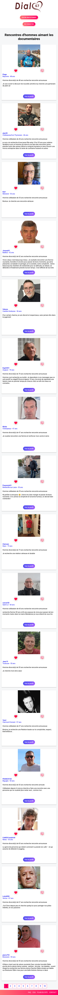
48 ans (12, 76)
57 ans (18, 722)
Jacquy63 (6, 251)
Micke (5, 427)
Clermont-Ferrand (9, 722)
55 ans (12, 663)
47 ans (14, 429)
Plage (5, 74)
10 (45, 986)
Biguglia (5, 781)
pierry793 (6, 955)
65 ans (10, 840)
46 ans (25, 135)
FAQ (29, 992)
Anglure (5, 370)
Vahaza (5, 309)
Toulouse (6, 663)
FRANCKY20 (7, 779)
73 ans (10, 546)
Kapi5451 (6, 368)
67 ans (11, 898)
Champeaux (7, 429)
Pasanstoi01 (7, 485)
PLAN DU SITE (42, 992)
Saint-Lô (5, 605)
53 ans (12, 194)
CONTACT (52, 992)
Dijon (4, 546)
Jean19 (5, 661)
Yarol (4, 720)
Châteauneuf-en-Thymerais (12, 135)
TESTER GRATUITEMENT (29, 17)
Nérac (5, 840)
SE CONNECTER (29, 24)
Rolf (4, 192)
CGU (34, 992)
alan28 (5, 133)
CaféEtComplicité (9, 838)
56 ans (19, 311)
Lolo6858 (6, 896)
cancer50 (6, 603)
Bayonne (6, 76)
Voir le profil (29, 96)
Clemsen (6, 544)
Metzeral (6, 194)
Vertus (5, 898)
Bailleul (5, 252)
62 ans (11, 252)
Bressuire (6, 957)
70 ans (11, 370)
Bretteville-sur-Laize (10, 487)
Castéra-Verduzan (9, 311)
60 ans (12, 605)
